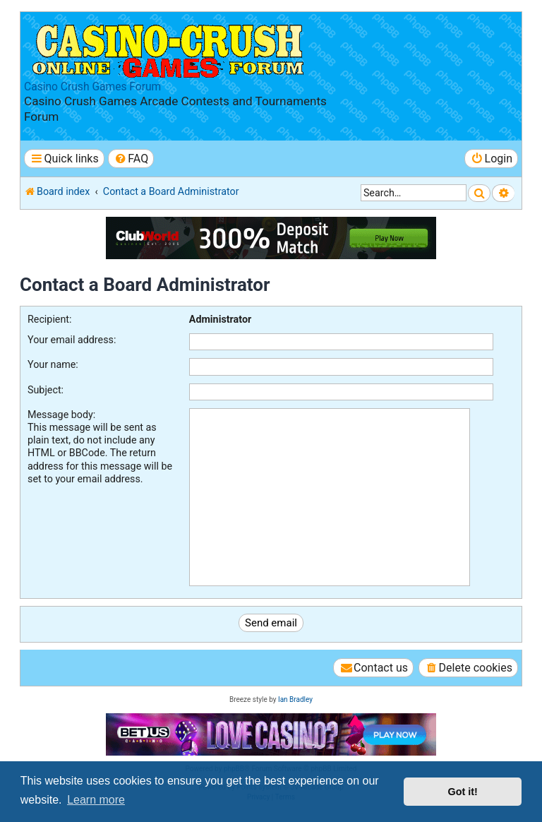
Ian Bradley (295, 699)
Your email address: (72, 339)
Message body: (61, 414)
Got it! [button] (463, 791)
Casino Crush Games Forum (92, 87)
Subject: (46, 389)
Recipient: (49, 319)
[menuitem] (131, 158)
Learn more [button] (96, 800)
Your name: (53, 364)
